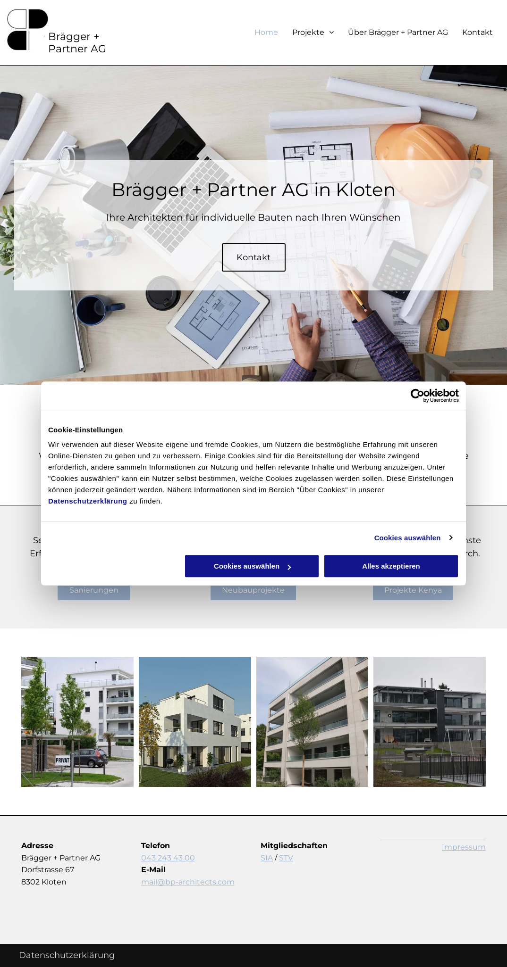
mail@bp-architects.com (188, 881)
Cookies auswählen (407, 538)
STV (286, 857)
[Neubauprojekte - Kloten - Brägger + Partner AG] (77, 722)
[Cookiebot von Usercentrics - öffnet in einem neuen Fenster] (417, 395)
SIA (267, 857)
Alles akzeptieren (391, 566)
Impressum (464, 847)
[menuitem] (259, 32)
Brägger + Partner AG (77, 42)
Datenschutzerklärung (87, 501)
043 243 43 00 (168, 857)
